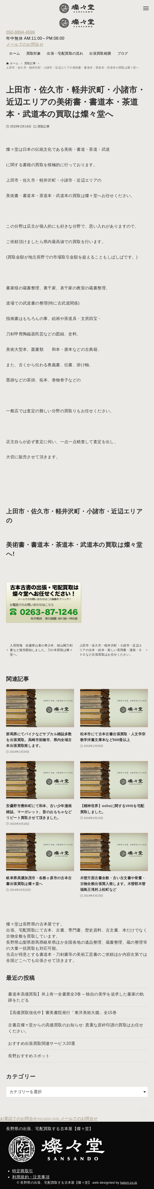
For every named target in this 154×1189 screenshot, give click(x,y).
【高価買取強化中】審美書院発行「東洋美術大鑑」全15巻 (62, 1019)
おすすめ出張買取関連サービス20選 (41, 1049)
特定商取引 (22, 1171)
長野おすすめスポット (29, 1062)
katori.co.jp (128, 1182)
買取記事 (43, 126)
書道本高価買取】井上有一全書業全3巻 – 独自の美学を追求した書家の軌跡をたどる (76, 1003)
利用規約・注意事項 (31, 1177)
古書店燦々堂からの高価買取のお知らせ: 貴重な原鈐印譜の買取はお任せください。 (75, 1034)
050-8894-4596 (20, 32)
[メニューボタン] (146, 8)
